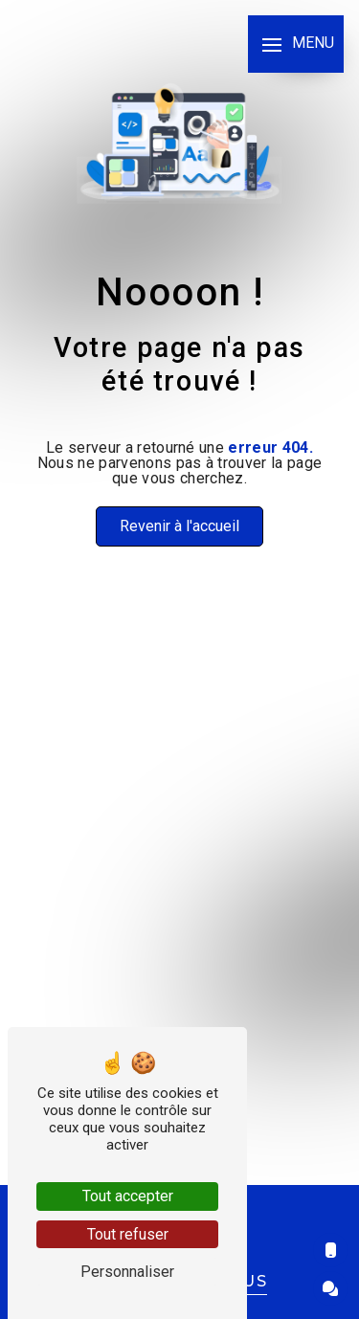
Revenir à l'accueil (179, 526)
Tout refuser (127, 1234)
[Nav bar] (296, 44)
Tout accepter (127, 1196)
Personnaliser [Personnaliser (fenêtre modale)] (127, 1272)
